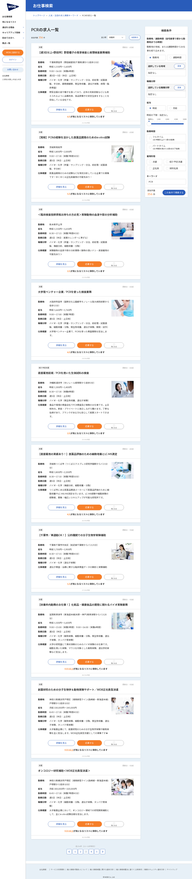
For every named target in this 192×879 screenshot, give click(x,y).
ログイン (13, 59)
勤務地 (154, 57)
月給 (173, 108)
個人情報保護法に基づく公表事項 (129, 869)
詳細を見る (61, 109)
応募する (89, 109)
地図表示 (134, 37)
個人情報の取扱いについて (77, 869)
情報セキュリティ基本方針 (154, 869)
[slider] (149, 123)
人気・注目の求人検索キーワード (63, 15)
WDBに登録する (13, 52)
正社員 (154, 168)
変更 (179, 66)
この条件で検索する (174, 192)
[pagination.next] (102, 851)
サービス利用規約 (57, 869)
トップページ (39, 15)
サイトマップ (172, 869)
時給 (153, 108)
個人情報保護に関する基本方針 (102, 869)
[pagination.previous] (69, 851)
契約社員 (172, 168)
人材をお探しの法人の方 (11, 79)
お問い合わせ (12, 69)
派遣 (153, 161)
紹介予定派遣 (174, 161)
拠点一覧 (6, 43)
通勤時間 (175, 57)
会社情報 (5, 76)
